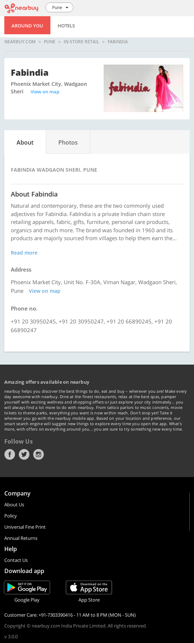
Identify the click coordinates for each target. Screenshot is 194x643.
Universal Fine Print (25, 527)
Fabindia (118, 41)
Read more (24, 252)
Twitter (24, 454)
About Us (14, 504)
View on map (45, 91)
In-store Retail (81, 41)
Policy (10, 515)
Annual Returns (20, 538)
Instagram (38, 454)
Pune (49, 41)
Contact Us (16, 560)
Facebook (9, 454)
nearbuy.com (20, 41)
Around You (27, 25)
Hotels (66, 25)
